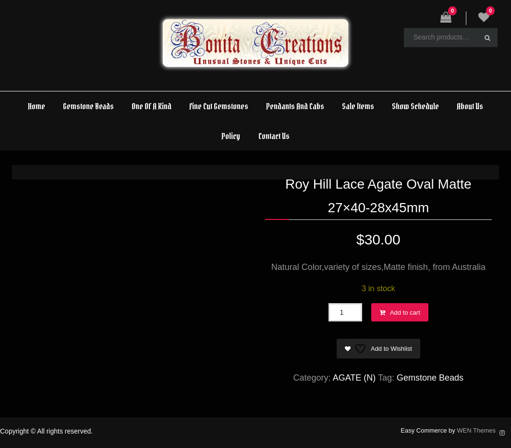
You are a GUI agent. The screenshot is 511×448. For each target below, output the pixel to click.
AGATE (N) (354, 378)
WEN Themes (476, 430)
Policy (230, 135)
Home (36, 106)
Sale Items (358, 106)
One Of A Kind (151, 106)
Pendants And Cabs (295, 106)
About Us (470, 106)
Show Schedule (415, 106)
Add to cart (405, 312)
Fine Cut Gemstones (218, 106)
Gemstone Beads (88, 106)
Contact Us (274, 135)
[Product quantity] (345, 312)
